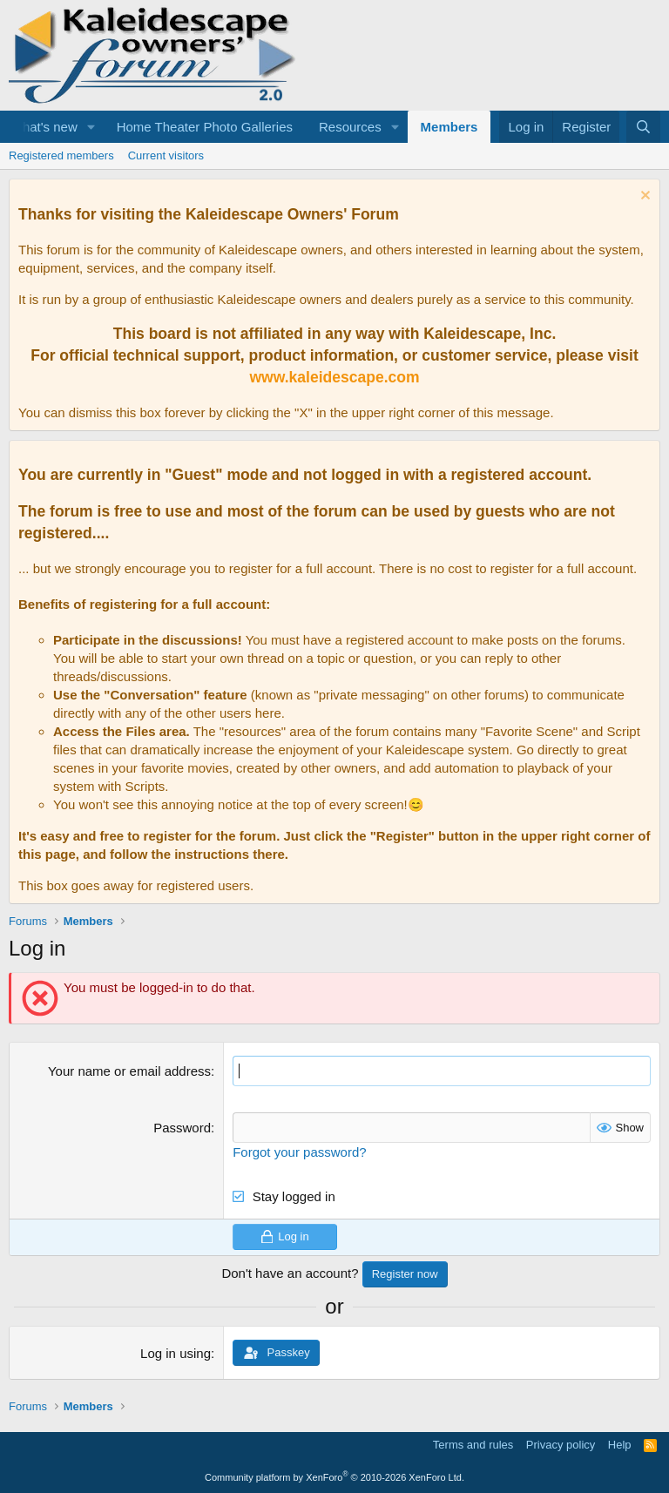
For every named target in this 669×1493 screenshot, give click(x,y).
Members (449, 126)
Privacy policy (560, 1444)
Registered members (61, 155)
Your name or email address (129, 1071)
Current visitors (166, 155)
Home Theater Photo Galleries (205, 126)
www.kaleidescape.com (334, 377)
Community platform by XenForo (334, 1477)
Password (182, 1127)
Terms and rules (473, 1444)
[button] (91, 127)
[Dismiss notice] (643, 197)
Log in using (175, 1353)
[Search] (643, 127)
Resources (350, 126)
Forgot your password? (299, 1152)
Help (620, 1444)
